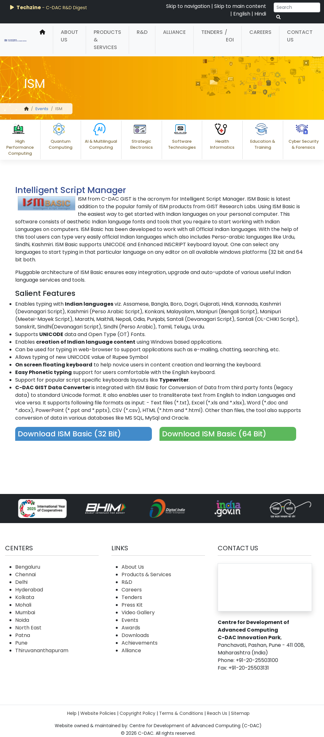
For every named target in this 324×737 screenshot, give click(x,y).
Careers (260, 32)
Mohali (23, 605)
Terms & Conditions (181, 713)
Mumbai (25, 612)
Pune (21, 642)
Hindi (260, 13)
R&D (142, 32)
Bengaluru (27, 567)
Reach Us (217, 713)
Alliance (174, 32)
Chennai (25, 574)
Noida (22, 620)
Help (72, 713)
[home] (42, 40)
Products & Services (107, 39)
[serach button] (278, 17)
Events (41, 108)
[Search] (297, 7)
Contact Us (300, 35)
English (241, 13)
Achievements (140, 642)
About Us (69, 35)
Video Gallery (138, 612)
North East (28, 627)
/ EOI (229, 35)
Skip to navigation (188, 6)
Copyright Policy (137, 713)
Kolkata (24, 597)
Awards (131, 627)
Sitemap (240, 713)
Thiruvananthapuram (41, 650)
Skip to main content (240, 6)
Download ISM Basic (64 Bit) (214, 433)
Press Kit (132, 605)
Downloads (135, 635)
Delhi (21, 582)
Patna (22, 635)
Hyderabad (29, 589)
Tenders (212, 32)
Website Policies (98, 713)
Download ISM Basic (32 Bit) (69, 433)
